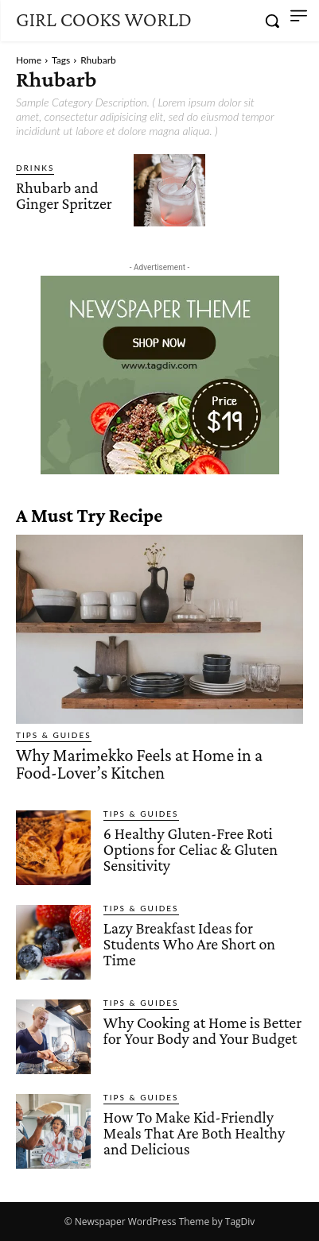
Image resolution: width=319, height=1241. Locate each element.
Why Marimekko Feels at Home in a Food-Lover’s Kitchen (139, 764)
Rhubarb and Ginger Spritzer (64, 195)
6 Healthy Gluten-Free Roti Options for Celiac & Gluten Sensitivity (190, 849)
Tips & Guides (53, 735)
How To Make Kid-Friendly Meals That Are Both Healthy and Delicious (194, 1133)
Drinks (35, 167)
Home (28, 60)
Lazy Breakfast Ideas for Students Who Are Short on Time (189, 943)
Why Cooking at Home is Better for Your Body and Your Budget (202, 1030)
